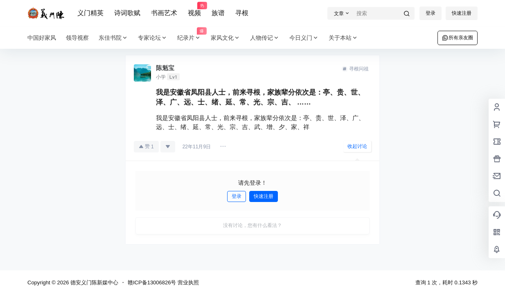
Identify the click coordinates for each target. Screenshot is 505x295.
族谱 (218, 12)
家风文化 (225, 38)
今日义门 (304, 38)
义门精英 (90, 12)
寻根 (241, 12)
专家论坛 (152, 38)
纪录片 (191, 38)
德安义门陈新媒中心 (93, 282)
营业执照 (188, 282)
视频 (194, 9)
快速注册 (461, 13)
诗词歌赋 (127, 12)
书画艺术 (164, 12)
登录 (430, 13)
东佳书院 (113, 38)
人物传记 (265, 38)
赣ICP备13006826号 (152, 282)
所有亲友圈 (457, 37)
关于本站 (343, 38)
